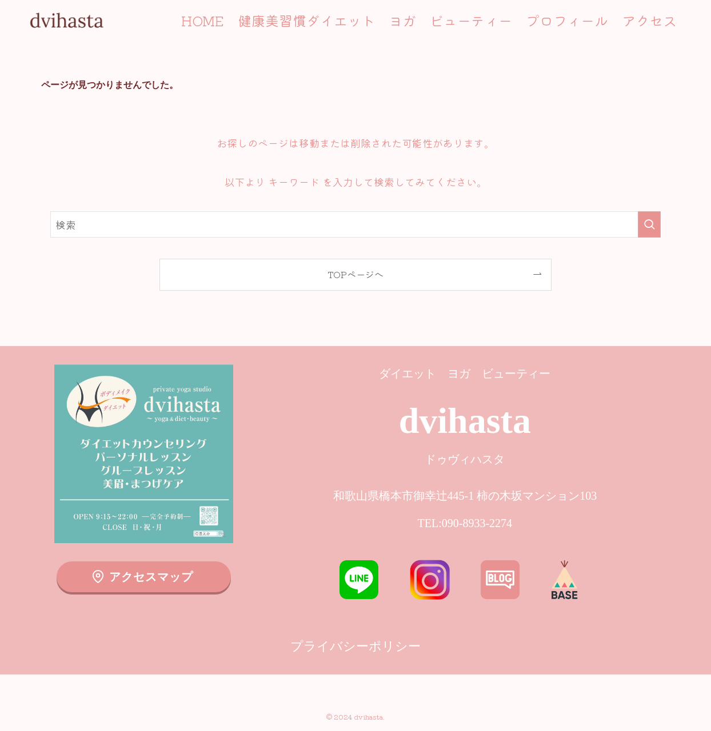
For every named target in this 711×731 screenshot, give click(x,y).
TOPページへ (355, 274)
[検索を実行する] (649, 224)
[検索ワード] (355, 224)
